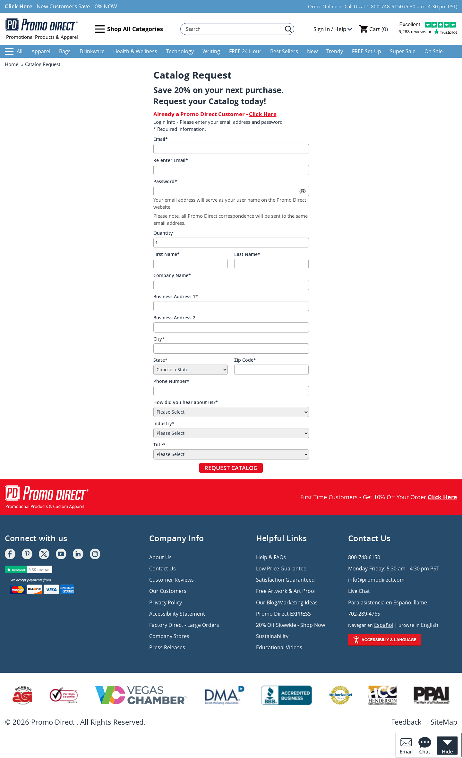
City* (159, 339)
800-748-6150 (364, 557)
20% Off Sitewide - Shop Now (290, 624)
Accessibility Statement (177, 613)
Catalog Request (42, 64)
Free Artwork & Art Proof (286, 590)
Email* (160, 139)
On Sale (433, 51)
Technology (180, 51)
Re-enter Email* (170, 160)
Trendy (334, 51)
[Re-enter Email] (231, 170)
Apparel (40, 51)
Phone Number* (171, 381)
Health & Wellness (135, 51)
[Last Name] (271, 264)
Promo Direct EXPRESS (283, 613)
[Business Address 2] (231, 327)
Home (11, 64)
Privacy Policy (165, 602)
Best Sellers (284, 51)
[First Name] (190, 264)
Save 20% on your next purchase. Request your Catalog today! (218, 95)
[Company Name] (231, 285)
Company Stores (169, 636)
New (312, 51)
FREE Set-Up (366, 51)
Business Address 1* (175, 296)
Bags (65, 51)
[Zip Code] (271, 370)
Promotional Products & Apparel (42, 29)
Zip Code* (245, 360)
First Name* (166, 254)
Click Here (18, 6)
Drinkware (92, 51)
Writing (211, 51)
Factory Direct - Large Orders (184, 624)
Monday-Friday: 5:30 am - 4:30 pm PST (393, 568)
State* (160, 360)
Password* (165, 181)
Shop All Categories (129, 29)
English (429, 624)
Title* (159, 445)
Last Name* (247, 254)
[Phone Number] (231, 391)
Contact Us (162, 568)
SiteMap (444, 722)
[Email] (231, 149)
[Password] (231, 191)
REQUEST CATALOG (231, 468)
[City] (231, 348)
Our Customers (167, 590)
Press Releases (167, 647)
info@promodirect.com (376, 579)
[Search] (234, 29)
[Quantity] (231, 243)
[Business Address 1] (231, 306)
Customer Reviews (171, 579)
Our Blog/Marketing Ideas (287, 602)
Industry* (164, 423)
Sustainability (272, 636)
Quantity (163, 233)
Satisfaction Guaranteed (285, 579)
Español (383, 624)
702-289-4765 (364, 613)
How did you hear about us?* (185, 402)
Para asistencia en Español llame (387, 602)
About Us (160, 557)
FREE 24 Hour (245, 51)
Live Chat (359, 590)
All (13, 51)
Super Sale (402, 51)
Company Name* (172, 275)
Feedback (406, 722)
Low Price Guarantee (281, 568)
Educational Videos (279, 647)
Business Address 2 (174, 318)
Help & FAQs (271, 557)
